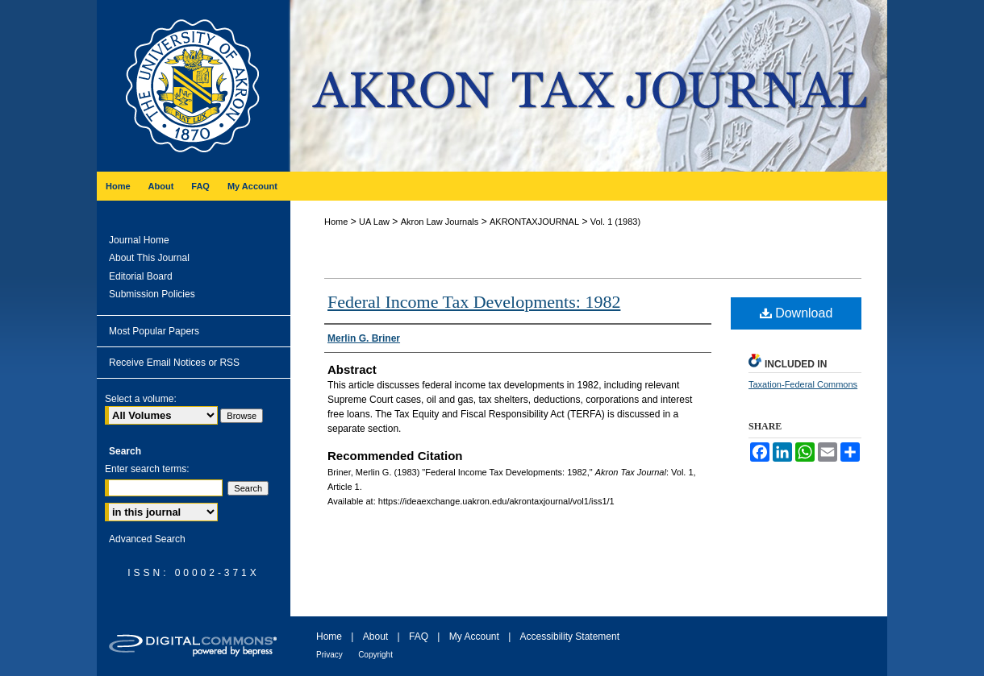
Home (336, 221)
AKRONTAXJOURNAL (534, 221)
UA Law (374, 221)
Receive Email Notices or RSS (174, 362)
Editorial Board (141, 276)
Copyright (375, 654)
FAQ (418, 636)
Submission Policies (152, 294)
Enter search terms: (147, 469)
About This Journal (149, 257)
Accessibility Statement (569, 636)
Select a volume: (141, 398)
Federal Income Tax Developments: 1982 (473, 302)
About (375, 636)
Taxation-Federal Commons (802, 384)
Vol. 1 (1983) (615, 221)
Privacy (329, 654)
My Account (474, 636)
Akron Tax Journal (588, 86)
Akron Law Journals (440, 221)
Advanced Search (147, 539)
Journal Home (139, 240)
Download (796, 313)
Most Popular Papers (154, 331)
